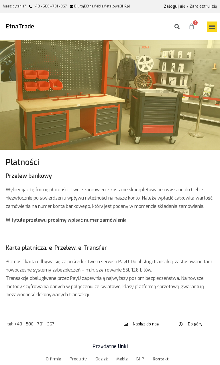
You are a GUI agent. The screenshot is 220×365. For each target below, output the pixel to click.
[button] (212, 27)
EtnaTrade (20, 26)
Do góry (195, 324)
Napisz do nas (146, 324)
